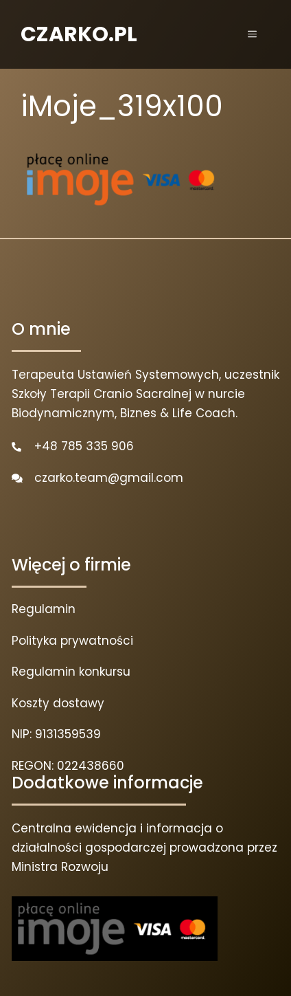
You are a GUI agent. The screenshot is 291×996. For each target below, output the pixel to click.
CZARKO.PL (79, 34)
